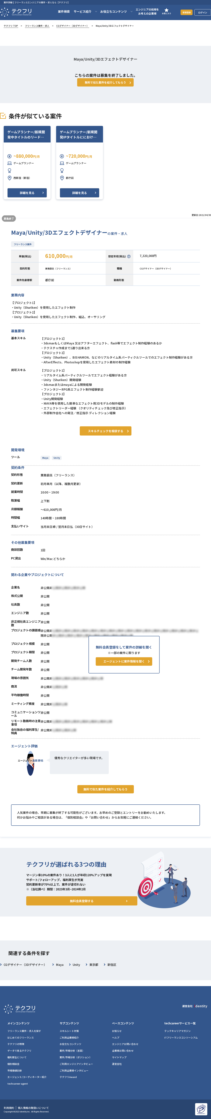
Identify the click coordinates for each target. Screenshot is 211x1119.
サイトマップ (119, 1057)
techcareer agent (17, 1083)
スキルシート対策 (69, 1031)
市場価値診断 (14, 1070)
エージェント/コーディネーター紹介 (27, 1077)
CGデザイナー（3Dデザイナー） (72, 25)
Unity (56, 462)
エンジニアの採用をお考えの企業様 (142, 11)
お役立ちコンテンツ (70, 1044)
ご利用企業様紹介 (69, 1037)
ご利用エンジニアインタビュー (76, 1064)
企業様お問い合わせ (123, 1051)
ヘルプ (115, 1037)
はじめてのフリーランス (20, 1037)
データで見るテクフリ (19, 1051)
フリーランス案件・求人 (37, 25)
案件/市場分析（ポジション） (76, 1057)
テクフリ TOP (11, 25)
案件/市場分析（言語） (72, 1051)
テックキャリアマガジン (177, 1031)
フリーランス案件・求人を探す (24, 1031)
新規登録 (184, 12)
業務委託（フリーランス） (63, 274)
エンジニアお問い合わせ (125, 1044)
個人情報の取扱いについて (33, 1108)
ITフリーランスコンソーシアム (181, 1037)
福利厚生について (17, 1057)
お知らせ (117, 1031)
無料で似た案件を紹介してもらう (105, 801)
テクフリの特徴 (15, 1044)
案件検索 (59, 11)
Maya (45, 462)
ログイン (202, 12)
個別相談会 (13, 1064)
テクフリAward (68, 1077)
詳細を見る (27, 198)
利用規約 (9, 1108)
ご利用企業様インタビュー (74, 1070)
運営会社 (117, 1064)
